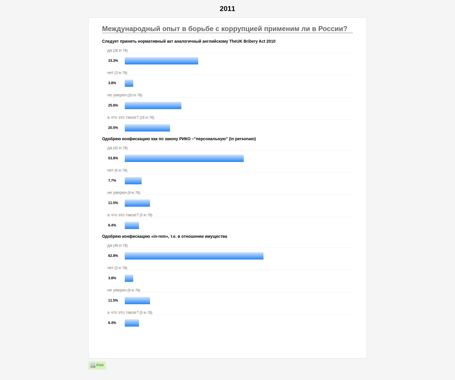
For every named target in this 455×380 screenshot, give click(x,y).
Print (97, 365)
